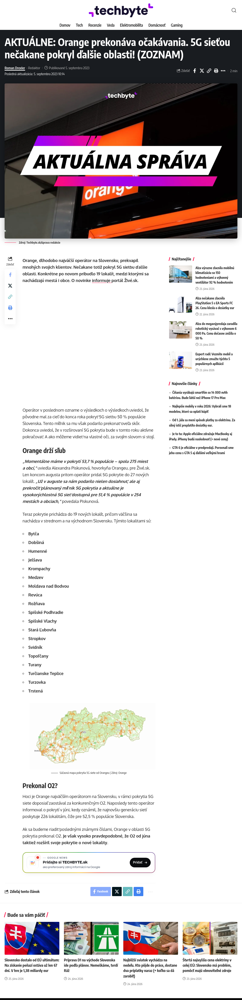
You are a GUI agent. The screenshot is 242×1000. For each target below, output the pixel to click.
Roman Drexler (15, 68)
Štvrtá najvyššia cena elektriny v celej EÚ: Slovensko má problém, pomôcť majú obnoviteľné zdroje (207, 965)
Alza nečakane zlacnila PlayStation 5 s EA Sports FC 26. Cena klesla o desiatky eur (215, 301)
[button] (234, 10)
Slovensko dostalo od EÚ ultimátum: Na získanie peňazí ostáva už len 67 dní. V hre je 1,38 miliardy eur (32, 965)
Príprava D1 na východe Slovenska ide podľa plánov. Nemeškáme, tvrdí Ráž (91, 965)
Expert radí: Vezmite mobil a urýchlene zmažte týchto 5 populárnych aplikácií (214, 357)
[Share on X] (202, 70)
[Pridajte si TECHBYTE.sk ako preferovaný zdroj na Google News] (89, 862)
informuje (102, 280)
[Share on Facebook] (194, 70)
